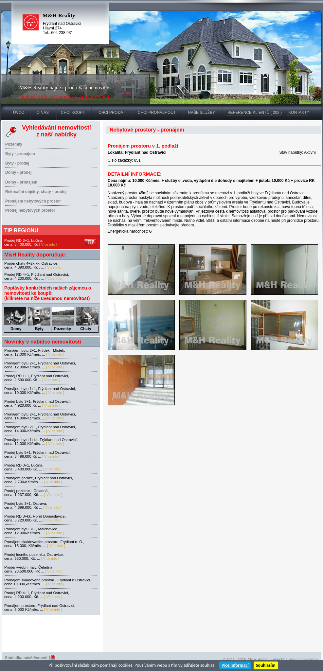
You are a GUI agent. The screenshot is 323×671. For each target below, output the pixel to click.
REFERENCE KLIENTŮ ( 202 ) (254, 112)
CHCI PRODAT (112, 112)
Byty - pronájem (20, 153)
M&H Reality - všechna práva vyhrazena (283, 659)
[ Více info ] (48, 244)
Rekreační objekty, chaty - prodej (35, 191)
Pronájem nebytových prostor (33, 201)
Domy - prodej (18, 172)
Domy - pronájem (21, 182)
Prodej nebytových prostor (30, 210)
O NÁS (43, 112)
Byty (39, 329)
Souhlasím (266, 665)
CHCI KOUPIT (73, 112)
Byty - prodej (17, 163)
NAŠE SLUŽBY (201, 112)
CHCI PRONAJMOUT (157, 112)
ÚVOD (19, 112)
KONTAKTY (298, 112)
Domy (15, 329)
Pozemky (13, 144)
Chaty (85, 329)
